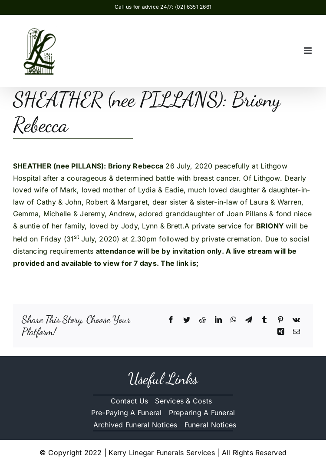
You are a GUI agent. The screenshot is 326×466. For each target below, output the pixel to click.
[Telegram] (249, 320)
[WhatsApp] (233, 320)
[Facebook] (171, 320)
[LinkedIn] (218, 320)
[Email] (296, 332)
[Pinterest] (280, 320)
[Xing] (281, 332)
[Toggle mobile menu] (308, 50)
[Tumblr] (264, 320)
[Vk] (296, 320)
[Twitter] (186, 320)
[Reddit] (202, 320)
